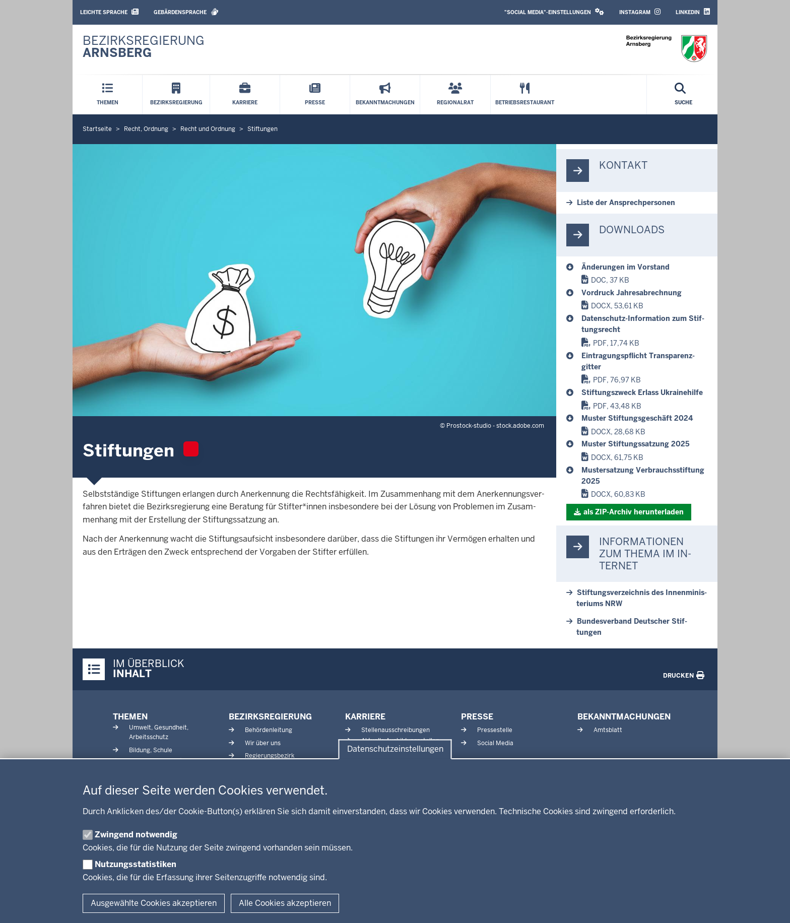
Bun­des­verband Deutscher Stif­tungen (631, 627)
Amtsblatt (608, 730)
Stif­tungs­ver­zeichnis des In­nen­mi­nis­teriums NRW (641, 598)
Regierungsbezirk (269, 756)
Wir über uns (263, 743)
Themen (130, 716)
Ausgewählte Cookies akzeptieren (154, 903)
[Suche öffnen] (683, 94)
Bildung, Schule (150, 750)
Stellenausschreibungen (395, 730)
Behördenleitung (268, 730)
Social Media (495, 743)
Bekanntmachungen (624, 716)
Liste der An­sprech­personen (626, 202)
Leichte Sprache (109, 12)
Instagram (640, 12)
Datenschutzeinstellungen (395, 749)
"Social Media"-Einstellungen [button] (554, 12)
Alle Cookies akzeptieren (285, 903)
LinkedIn (693, 12)
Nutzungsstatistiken (135, 864)
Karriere (365, 716)
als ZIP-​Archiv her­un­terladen (633, 511)
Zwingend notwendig (136, 834)
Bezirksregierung (270, 716)
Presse (477, 716)
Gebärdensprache (186, 12)
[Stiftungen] (644, 267)
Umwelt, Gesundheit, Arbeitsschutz (158, 732)
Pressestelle (494, 730)
